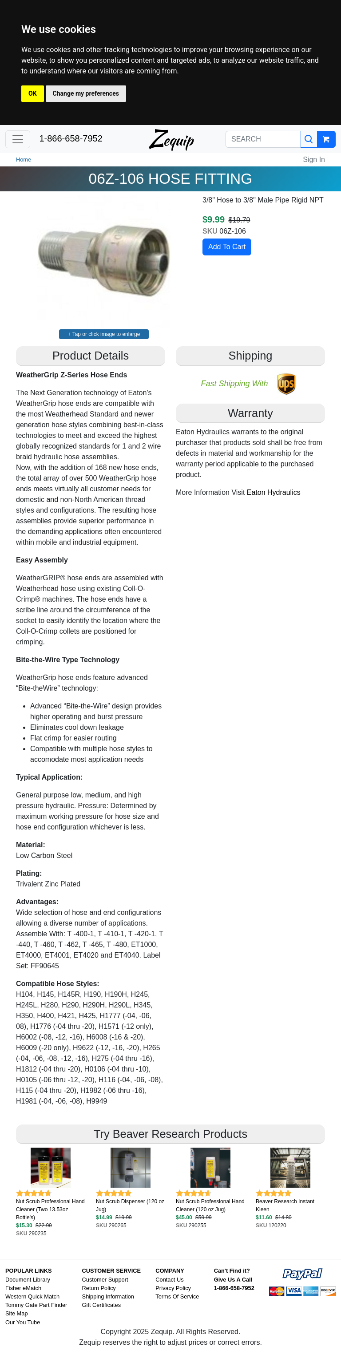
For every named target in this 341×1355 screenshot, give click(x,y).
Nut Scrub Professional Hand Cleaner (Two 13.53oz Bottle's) (50, 1209)
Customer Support (105, 1279)
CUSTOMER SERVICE (111, 1270)
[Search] (309, 139)
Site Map (16, 1313)
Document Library (27, 1279)
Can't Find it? (232, 1270)
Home (23, 159)
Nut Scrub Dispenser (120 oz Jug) (130, 1205)
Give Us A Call (233, 1279)
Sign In (314, 159)
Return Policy (99, 1288)
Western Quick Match (32, 1296)
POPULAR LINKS (28, 1270)
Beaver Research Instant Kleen (285, 1205)
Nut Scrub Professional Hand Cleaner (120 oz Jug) (210, 1205)
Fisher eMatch (23, 1288)
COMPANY (169, 1270)
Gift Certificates (101, 1305)
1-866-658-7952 (70, 138)
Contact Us (169, 1279)
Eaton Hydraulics (274, 492)
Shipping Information (108, 1296)
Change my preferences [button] (86, 93)
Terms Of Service (177, 1296)
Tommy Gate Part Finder (36, 1305)
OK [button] (32, 93)
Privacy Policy (173, 1288)
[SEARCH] (263, 139)
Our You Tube (22, 1322)
